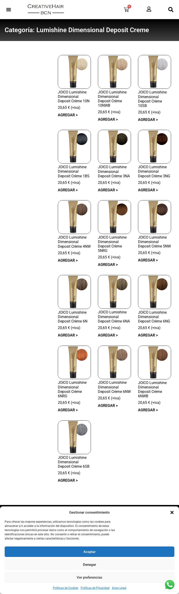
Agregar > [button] (68, 115)
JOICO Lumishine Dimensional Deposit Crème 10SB (152, 99)
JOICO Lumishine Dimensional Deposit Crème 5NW (154, 241)
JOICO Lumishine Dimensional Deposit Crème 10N (74, 96)
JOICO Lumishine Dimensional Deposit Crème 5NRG (112, 244)
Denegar (89, 565)
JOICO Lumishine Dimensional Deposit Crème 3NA (114, 171)
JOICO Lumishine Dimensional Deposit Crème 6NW (114, 387)
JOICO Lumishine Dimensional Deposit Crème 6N (72, 316)
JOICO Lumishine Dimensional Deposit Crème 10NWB (112, 99)
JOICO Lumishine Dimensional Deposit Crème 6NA (114, 316)
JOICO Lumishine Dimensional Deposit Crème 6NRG (72, 389)
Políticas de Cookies (65, 588)
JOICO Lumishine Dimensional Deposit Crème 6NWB (152, 389)
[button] (172, 512)
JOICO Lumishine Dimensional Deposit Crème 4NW (74, 241)
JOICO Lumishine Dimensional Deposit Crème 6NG (154, 316)
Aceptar (89, 552)
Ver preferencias (89, 577)
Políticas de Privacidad (95, 588)
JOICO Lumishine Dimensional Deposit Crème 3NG (154, 171)
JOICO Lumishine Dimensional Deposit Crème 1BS (74, 171)
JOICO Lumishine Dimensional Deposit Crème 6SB (74, 462)
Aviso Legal (119, 588)
